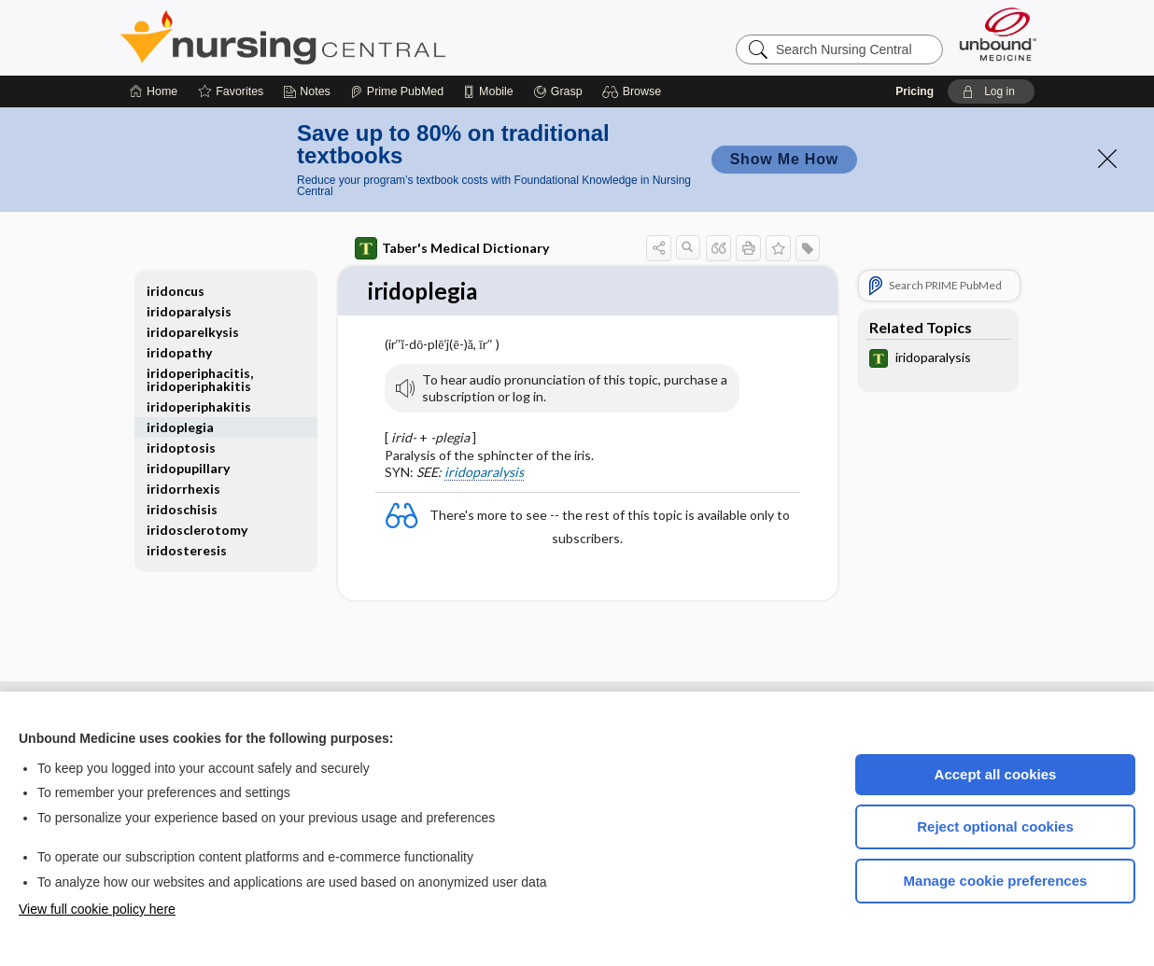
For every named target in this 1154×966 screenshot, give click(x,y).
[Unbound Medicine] (998, 34)
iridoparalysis (484, 473)
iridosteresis (187, 550)
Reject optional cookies (995, 826)
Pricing (914, 91)
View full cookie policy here (97, 909)
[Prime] (396, 91)
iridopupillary (188, 468)
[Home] (153, 91)
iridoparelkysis (193, 332)
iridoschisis (182, 509)
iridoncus (175, 291)
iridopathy (179, 352)
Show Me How (784, 159)
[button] (634, 91)
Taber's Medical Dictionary (452, 248)
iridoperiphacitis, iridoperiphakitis (200, 379)
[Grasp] (558, 91)
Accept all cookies (996, 774)
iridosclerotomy (197, 530)
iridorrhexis (183, 489)
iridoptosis (181, 447)
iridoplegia (180, 427)
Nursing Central (353, 37)
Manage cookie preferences (996, 881)
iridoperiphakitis (199, 406)
